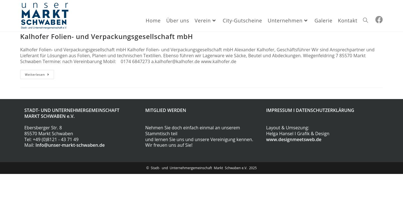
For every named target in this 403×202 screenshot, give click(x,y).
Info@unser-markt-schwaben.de (70, 145)
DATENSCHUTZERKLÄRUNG (325, 110)
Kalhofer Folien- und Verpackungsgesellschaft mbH (106, 36)
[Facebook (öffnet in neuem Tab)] (379, 19)
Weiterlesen (39, 75)
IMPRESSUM (279, 110)
